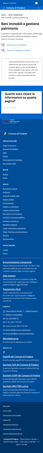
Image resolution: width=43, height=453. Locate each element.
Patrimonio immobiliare (17, 44)
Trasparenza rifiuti (12, 289)
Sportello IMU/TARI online (15, 386)
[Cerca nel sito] (39, 8)
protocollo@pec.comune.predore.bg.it (18, 333)
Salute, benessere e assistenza (14, 228)
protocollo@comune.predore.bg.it (17, 330)
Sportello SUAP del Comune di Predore (21, 375)
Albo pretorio (9, 275)
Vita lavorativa (8, 239)
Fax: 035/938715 (11, 318)
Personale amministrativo (12, 160)
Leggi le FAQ (7, 420)
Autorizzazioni (8, 203)
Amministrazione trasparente (17, 262)
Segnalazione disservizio (10, 424)
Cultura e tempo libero (11, 210)
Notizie (5, 174)
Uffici (5, 152)
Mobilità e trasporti (10, 224)
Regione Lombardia (9, 3)
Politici (5, 156)
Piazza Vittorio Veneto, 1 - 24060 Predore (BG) (21, 310)
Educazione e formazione (12, 214)
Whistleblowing (10, 338)
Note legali (6, 406)
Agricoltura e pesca (10, 188)
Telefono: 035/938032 (13, 314)
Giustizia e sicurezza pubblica (13, 217)
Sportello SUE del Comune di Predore (21, 364)
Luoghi (5, 250)
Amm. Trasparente (15, 14)
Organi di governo (9, 145)
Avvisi (5, 178)
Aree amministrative (10, 149)
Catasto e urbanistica (11, 206)
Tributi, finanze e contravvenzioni (15, 232)
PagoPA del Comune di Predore (18, 356)
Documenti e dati (9, 163)
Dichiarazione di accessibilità (12, 415)
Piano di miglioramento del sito (12, 433)
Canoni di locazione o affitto (18, 50)
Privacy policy (7, 411)
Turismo (6, 235)
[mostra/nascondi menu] (4, 8)
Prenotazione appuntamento (12, 429)
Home (3, 14)
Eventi (5, 253)
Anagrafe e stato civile (11, 195)
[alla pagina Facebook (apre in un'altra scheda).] (4, 352)
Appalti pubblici (8, 199)
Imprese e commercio (11, 221)
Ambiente (6, 192)
